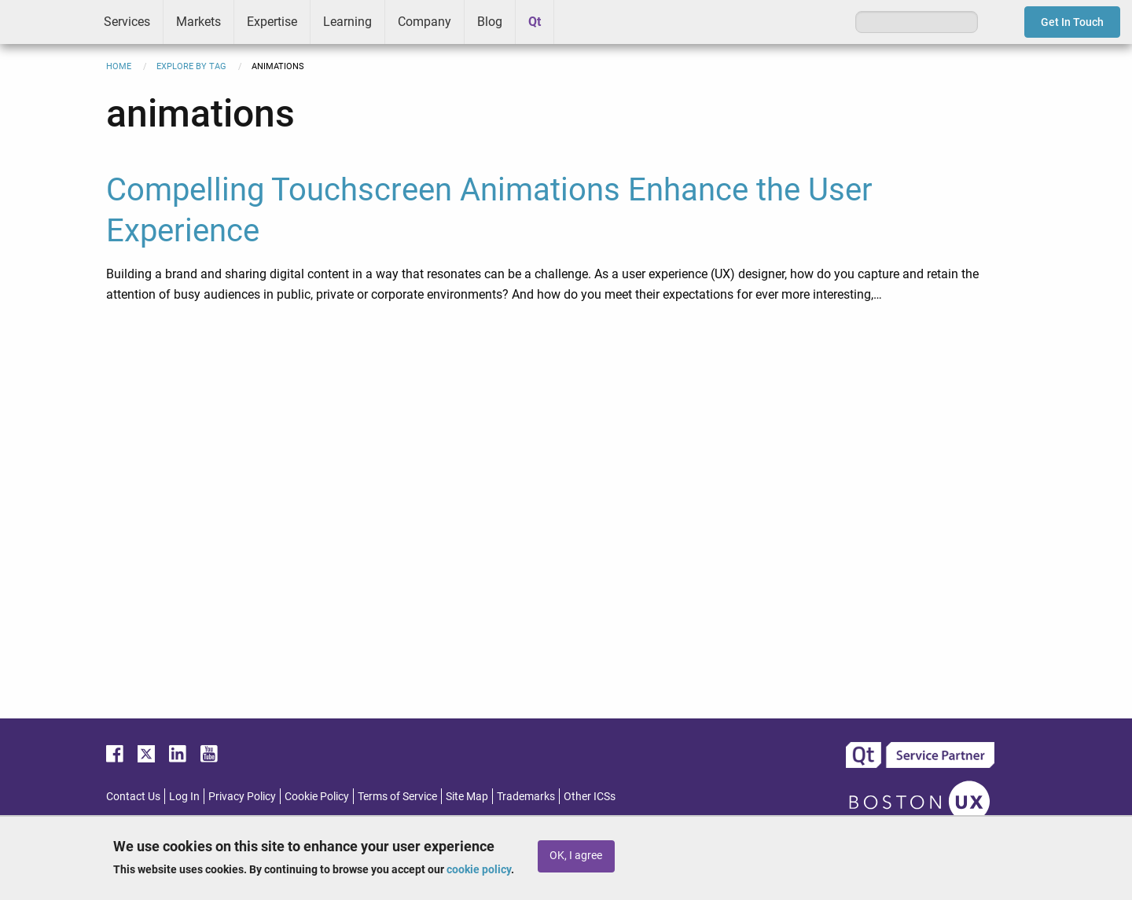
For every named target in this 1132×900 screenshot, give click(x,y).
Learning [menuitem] (347, 21)
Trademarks (526, 796)
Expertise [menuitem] (272, 21)
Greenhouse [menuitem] (577, 21)
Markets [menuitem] (198, 21)
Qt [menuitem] (534, 21)
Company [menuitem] (424, 21)
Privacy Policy (242, 796)
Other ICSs (590, 796)
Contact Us (133, 796)
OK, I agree (575, 855)
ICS (45, 22)
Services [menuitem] (127, 21)
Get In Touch (1072, 22)
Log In (184, 796)
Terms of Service (397, 796)
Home (118, 66)
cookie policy (479, 869)
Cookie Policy (317, 796)
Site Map (467, 796)
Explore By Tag (191, 66)
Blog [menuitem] (489, 21)
